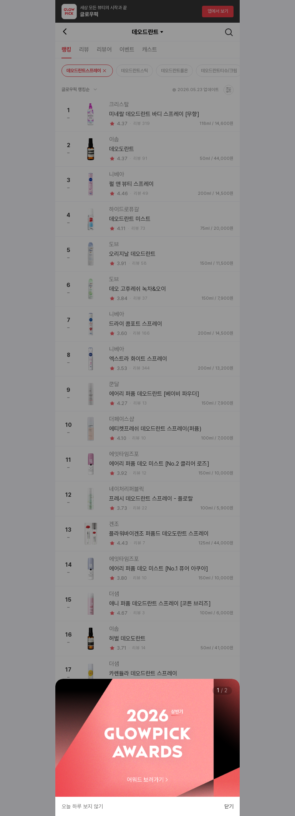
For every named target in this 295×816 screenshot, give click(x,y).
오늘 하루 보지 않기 (82, 806)
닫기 (229, 806)
